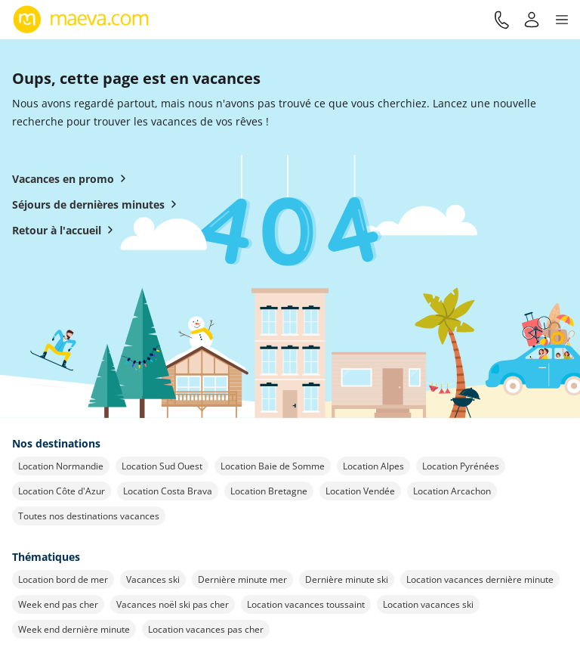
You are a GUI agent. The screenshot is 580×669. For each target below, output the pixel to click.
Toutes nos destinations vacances (88, 515)
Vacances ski (153, 579)
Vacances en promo (72, 178)
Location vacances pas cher (206, 629)
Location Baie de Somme (273, 466)
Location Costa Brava (167, 491)
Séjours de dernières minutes (97, 204)
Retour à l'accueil (65, 230)
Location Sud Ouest (162, 466)
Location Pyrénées (460, 466)
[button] (562, 19)
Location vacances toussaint (306, 604)
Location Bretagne (268, 491)
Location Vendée (360, 491)
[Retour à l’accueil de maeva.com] (81, 19)
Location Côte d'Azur (61, 491)
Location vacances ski (428, 604)
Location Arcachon (452, 491)
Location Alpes (373, 466)
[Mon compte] (532, 19)
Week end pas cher (58, 604)
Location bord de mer (63, 579)
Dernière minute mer (242, 579)
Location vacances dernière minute (480, 579)
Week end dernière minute (74, 629)
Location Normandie (60, 466)
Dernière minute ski (346, 579)
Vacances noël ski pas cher (172, 604)
